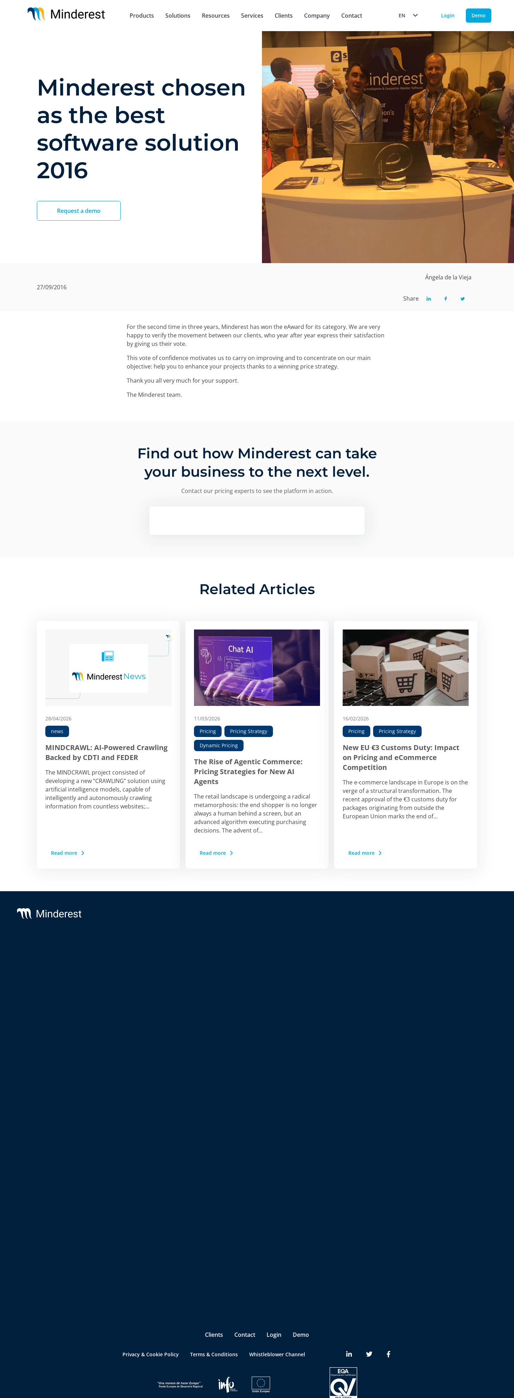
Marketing (133, 1222)
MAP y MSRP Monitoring (150, 990)
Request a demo (79, 211)
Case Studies (440, 973)
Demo (301, 1308)
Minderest (60, 959)
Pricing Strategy (248, 731)
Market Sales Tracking (147, 1061)
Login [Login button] (448, 15)
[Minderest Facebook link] (388, 1328)
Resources (216, 15)
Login (274, 1308)
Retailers (131, 1163)
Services (252, 15)
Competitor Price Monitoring (156, 976)
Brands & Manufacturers (150, 1177)
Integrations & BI (255, 988)
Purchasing (134, 1237)
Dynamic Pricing (219, 745)
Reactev (57, 973)
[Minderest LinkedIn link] (349, 1328)
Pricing (208, 731)
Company (317, 15)
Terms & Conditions (214, 1327)
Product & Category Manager (156, 1251)
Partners (354, 973)
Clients (284, 15)
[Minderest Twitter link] (369, 1328)
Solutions (177, 15)
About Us (355, 959)
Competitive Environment (152, 1132)
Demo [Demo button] (479, 15)
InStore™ (131, 1089)
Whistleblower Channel (277, 1327)
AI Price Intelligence (144, 1019)
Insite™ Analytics (141, 1118)
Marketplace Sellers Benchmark (159, 1075)
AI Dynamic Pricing (143, 1005)
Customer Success (257, 973)
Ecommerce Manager (146, 1265)
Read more (68, 852)
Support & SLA (252, 959)
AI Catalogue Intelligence (151, 1033)
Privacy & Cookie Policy (150, 1327)
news (57, 731)
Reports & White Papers (453, 988)
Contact (351, 15)
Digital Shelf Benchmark (149, 1104)
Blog (430, 959)
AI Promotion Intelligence (151, 1047)
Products (142, 15)
